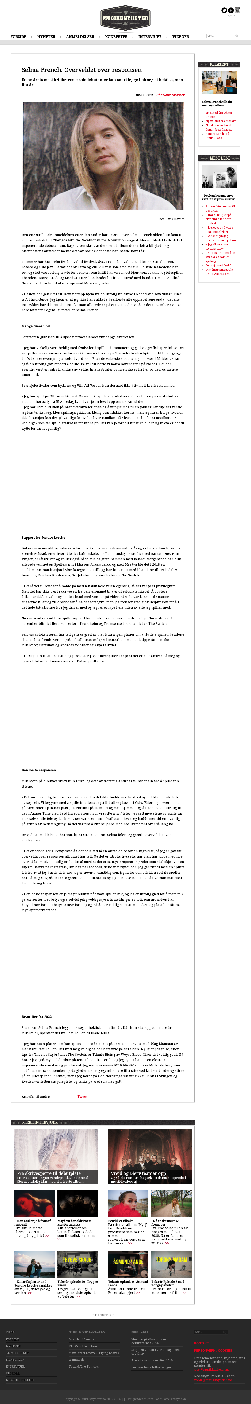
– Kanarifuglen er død (30, 1282)
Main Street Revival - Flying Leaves (94, 1353)
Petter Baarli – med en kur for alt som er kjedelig (220, 257)
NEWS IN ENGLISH (20, 1380)
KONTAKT (201, 1343)
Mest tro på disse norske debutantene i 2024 (148, 1341)
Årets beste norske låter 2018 (152, 1360)
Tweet (82, 1096)
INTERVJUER (149, 37)
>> (47, 1235)
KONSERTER (116, 37)
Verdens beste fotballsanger (151, 1367)
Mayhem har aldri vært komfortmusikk (74, 1222)
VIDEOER (180, 37)
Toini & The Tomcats (84, 1366)
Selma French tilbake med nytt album (217, 103)
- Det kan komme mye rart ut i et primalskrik (218, 197)
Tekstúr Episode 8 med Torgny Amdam (167, 1283)
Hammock (76, 1359)
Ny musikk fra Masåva (221, 121)
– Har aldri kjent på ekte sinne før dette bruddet (219, 219)
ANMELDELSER (80, 37)
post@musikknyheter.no (212, 1369)
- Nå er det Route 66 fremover (165, 1222)
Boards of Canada (81, 1339)
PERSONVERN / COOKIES (213, 1350)
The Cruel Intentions (83, 1346)
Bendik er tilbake (120, 1221)
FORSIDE (18, 37)
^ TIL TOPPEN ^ (103, 1315)
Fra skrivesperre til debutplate (49, 1173)
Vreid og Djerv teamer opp (138, 1173)
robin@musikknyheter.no (213, 1380)
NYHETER (46, 37)
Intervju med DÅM (218, 265)
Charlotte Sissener (170, 95)
